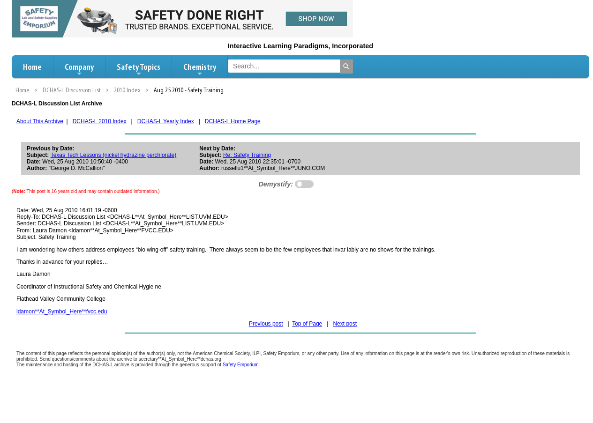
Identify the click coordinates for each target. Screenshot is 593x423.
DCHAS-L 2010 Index (100, 121)
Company (79, 69)
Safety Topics (138, 69)
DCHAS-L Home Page (233, 121)
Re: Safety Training (247, 155)
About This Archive (39, 121)
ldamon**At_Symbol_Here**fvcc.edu (61, 311)
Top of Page (307, 323)
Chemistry (199, 69)
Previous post (266, 323)
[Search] (346, 66)
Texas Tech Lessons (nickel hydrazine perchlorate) (114, 155)
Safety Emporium (241, 364)
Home (32, 66)
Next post (345, 323)
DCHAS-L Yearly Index (165, 121)
